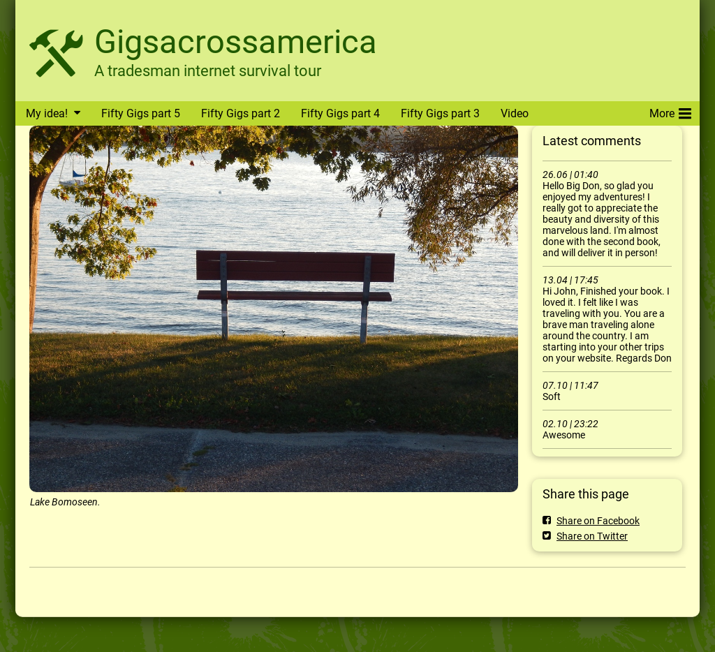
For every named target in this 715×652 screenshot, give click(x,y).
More (670, 111)
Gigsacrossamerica (235, 41)
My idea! (47, 113)
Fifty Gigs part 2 (240, 113)
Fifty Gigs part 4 (340, 113)
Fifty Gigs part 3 (440, 113)
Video (515, 113)
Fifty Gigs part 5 (140, 113)
